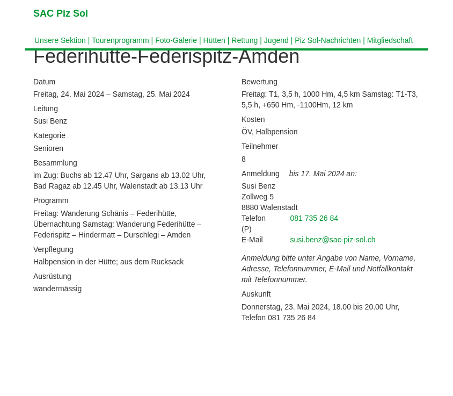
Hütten (214, 40)
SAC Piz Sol (60, 13)
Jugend (276, 40)
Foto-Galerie (176, 40)
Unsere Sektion (60, 40)
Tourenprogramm (120, 40)
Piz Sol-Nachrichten (328, 40)
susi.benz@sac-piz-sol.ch (333, 239)
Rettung (244, 40)
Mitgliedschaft (390, 40)
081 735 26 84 (314, 218)
